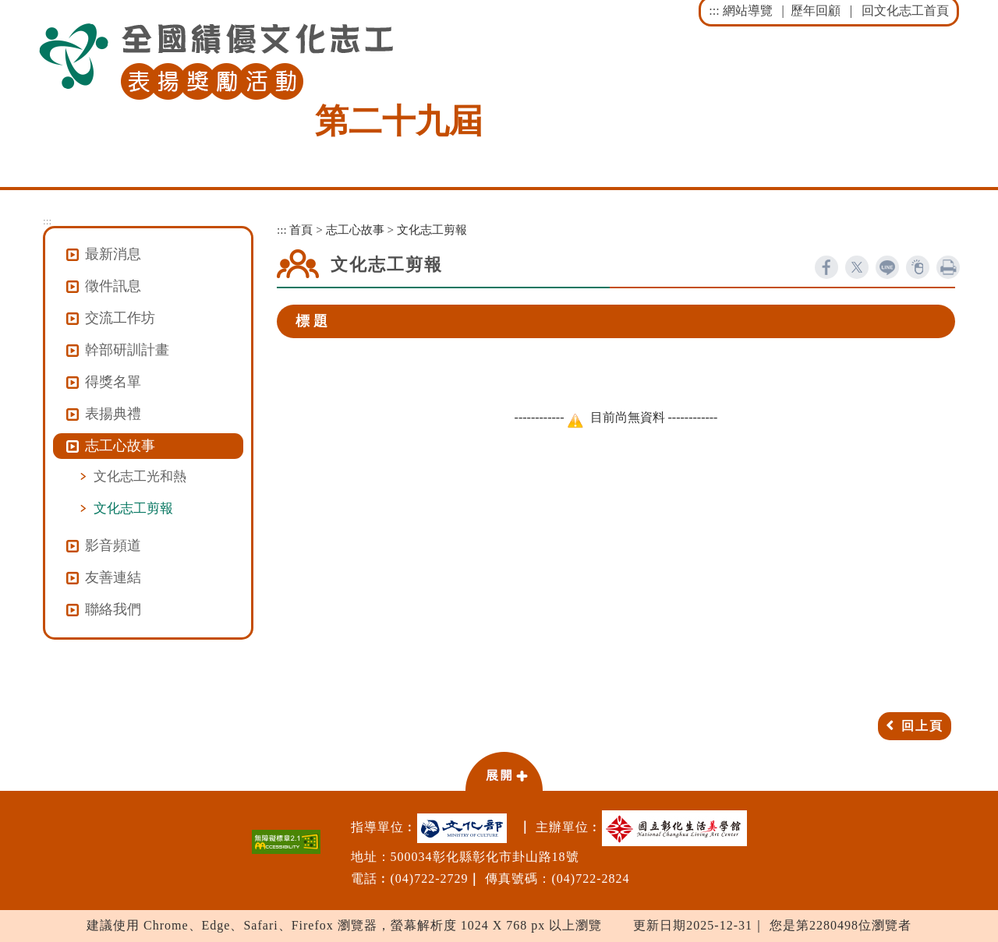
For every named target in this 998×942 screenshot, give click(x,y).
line (887, 267)
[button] (503, 770)
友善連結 (113, 577)
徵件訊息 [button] (113, 286)
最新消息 (113, 254)
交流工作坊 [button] (120, 318)
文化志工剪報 (133, 508)
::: (714, 10)
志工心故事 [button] (120, 445)
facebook (826, 267)
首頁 (301, 229)
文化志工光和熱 (140, 476)
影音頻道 (113, 545)
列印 (948, 267)
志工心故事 (355, 229)
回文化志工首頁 (905, 10)
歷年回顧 (816, 10)
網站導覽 (748, 10)
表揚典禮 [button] (113, 414)
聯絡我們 (113, 609)
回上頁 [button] (922, 725)
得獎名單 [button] (113, 382)
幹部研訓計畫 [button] (127, 350)
